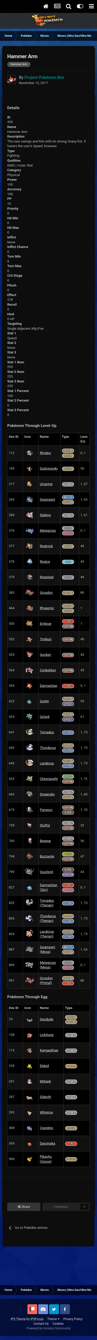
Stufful (45, 825)
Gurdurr (45, 655)
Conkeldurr (48, 670)
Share (24, 1207)
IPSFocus (36, 1319)
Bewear (45, 841)
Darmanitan (48, 686)
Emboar (45, 624)
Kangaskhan (49, 1050)
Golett (44, 701)
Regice (45, 561)
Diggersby (47, 794)
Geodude (46, 1019)
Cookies (58, 1324)
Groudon (46, 592)
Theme (53, 1319)
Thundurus (48, 748)
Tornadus (47, 732)
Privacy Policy (73, 1319)
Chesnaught (49, 779)
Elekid (44, 1066)
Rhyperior (47, 608)
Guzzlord (46, 872)
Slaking (45, 515)
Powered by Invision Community (48, 1328)
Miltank (45, 1081)
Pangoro (46, 810)
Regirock (46, 546)
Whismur (46, 1112)
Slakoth (45, 1097)
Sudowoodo (49, 468)
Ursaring (46, 484)
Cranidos (46, 1128)
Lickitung (47, 1035)
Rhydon (45, 453)
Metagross (48, 530)
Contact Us (41, 1324)
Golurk (45, 717)
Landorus (47, 763)
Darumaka (47, 1143)
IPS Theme (18, 1319)
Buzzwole (47, 856)
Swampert (47, 499)
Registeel (47, 577)
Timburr (46, 639)
